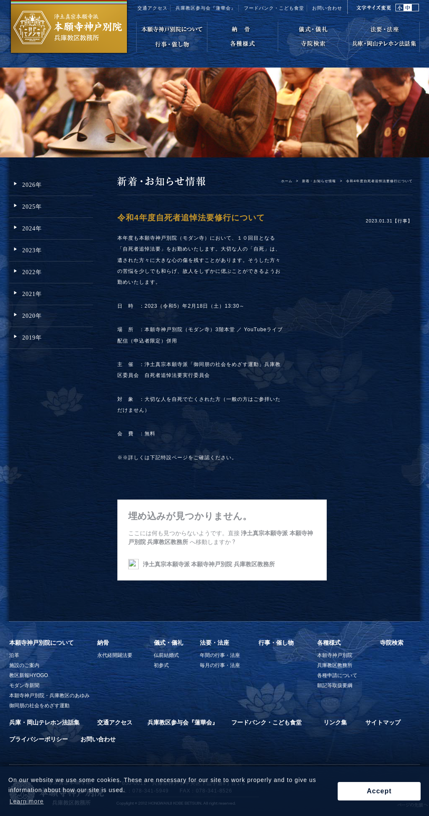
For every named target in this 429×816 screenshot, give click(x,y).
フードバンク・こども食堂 (266, 722)
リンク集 (335, 722)
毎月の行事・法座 (220, 665)
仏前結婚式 (166, 655)
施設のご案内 (24, 665)
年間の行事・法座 (220, 655)
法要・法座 (214, 642)
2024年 (32, 228)
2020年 (32, 316)
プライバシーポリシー (38, 739)
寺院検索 (391, 642)
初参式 (161, 665)
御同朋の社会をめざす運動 (39, 706)
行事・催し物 (276, 642)
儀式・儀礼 (168, 642)
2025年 (32, 207)
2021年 (32, 294)
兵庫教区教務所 (334, 665)
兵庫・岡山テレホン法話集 (44, 722)
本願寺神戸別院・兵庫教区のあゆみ (49, 695)
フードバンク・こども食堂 (274, 7)
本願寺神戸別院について (41, 642)
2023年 (32, 250)
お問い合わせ (327, 7)
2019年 (32, 338)
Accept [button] (379, 791)
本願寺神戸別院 (334, 655)
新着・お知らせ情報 (319, 181)
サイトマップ (383, 722)
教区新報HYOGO (28, 675)
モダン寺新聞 (24, 685)
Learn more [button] (27, 801)
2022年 (32, 272)
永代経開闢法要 (114, 655)
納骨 (103, 642)
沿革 (14, 655)
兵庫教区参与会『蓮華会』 (206, 7)
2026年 (32, 185)
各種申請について (337, 675)
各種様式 (329, 642)
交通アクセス (152, 7)
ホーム (286, 181)
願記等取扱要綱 (334, 685)
